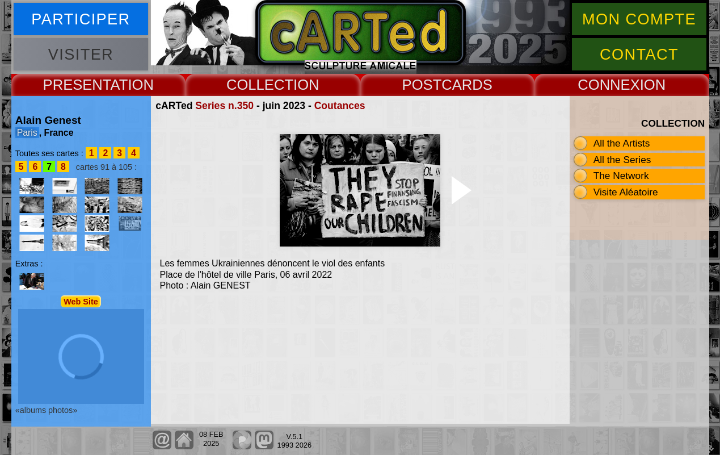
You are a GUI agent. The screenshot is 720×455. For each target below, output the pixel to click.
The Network (621, 175)
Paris (27, 132)
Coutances (339, 105)
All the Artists (621, 143)
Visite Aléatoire (625, 192)
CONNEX (609, 85)
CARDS (466, 85)
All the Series (622, 159)
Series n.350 (224, 105)
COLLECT (259, 85)
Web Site (81, 301)
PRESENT (77, 85)
